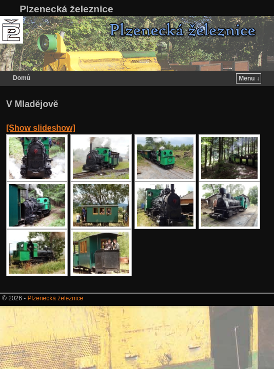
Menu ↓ (249, 78)
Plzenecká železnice (66, 9)
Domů (21, 77)
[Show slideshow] (40, 128)
